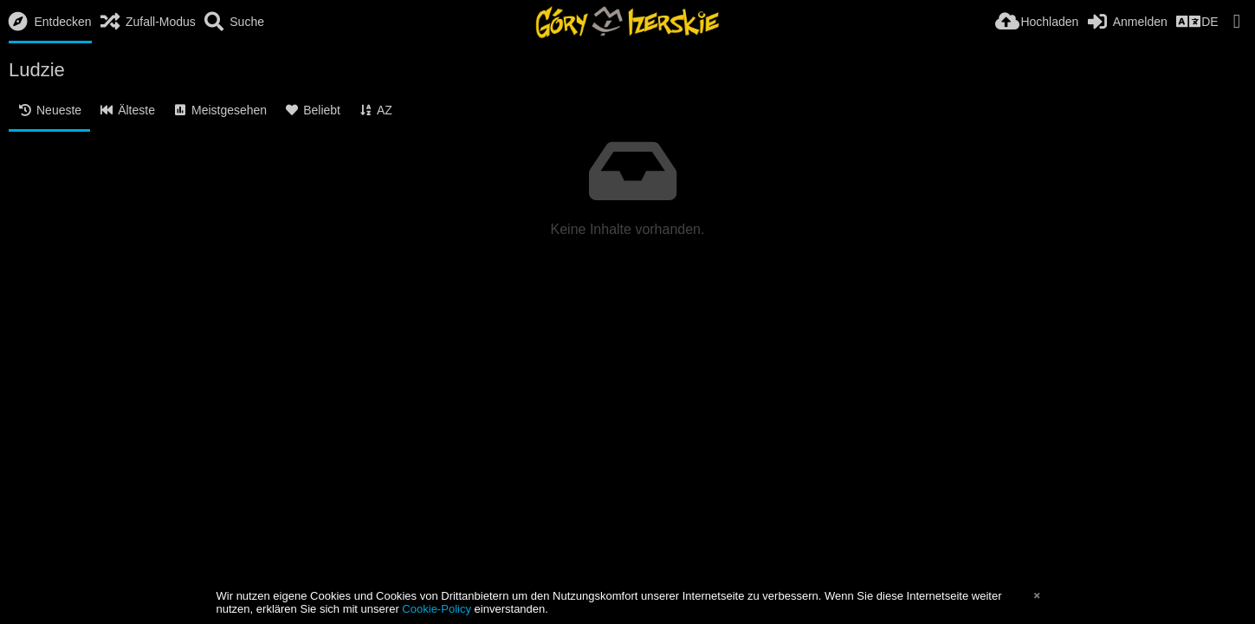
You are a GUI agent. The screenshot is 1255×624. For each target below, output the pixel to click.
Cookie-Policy (436, 608)
